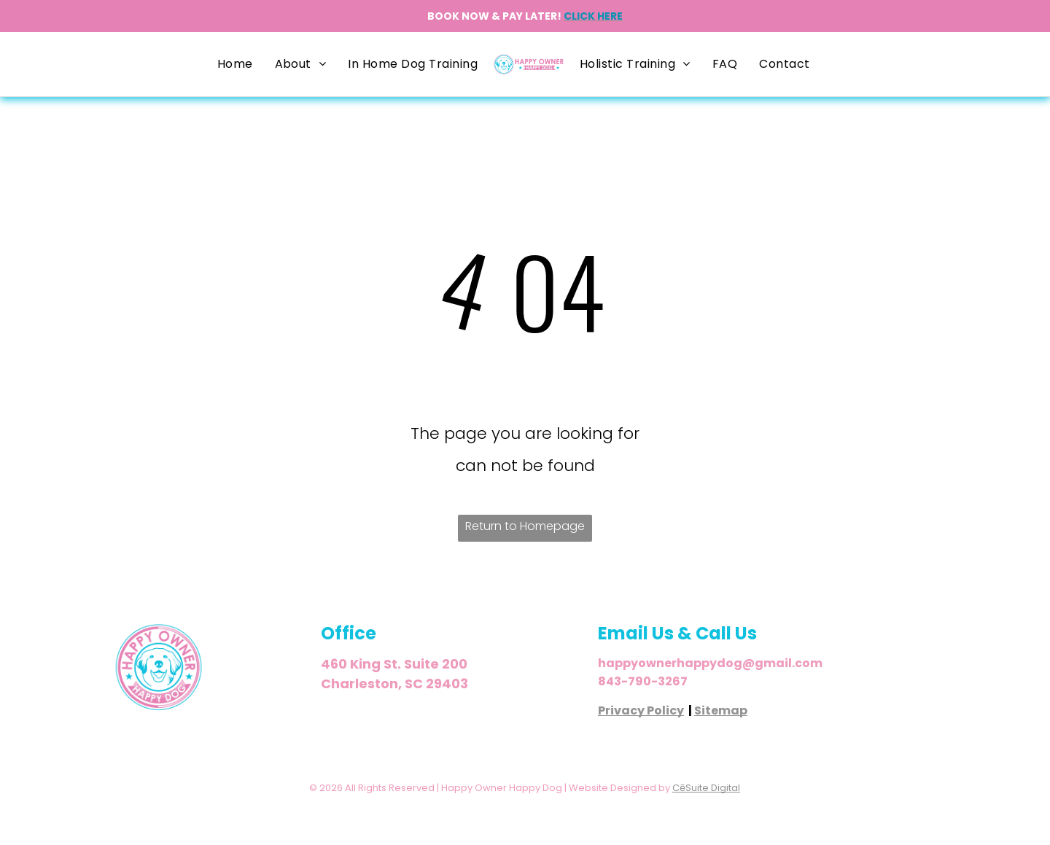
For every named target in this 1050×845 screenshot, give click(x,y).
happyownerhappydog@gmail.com (710, 663)
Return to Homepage (525, 526)
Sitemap (720, 710)
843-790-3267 (643, 681)
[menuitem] (235, 64)
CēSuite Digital (706, 788)
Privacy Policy (641, 710)
